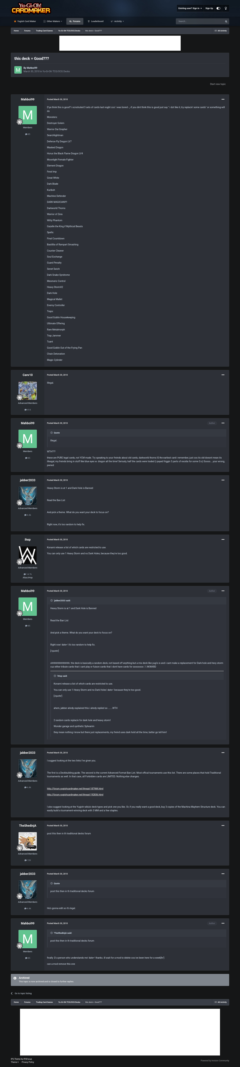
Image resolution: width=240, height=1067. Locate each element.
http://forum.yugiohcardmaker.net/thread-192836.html (75, 794)
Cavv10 (28, 375)
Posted (57, 99)
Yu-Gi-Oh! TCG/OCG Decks (56, 71)
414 (27, 409)
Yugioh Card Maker (26, 21)
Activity (118, 21)
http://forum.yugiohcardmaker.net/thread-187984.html (75, 788)
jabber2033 (27, 480)
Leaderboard (97, 21)
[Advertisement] (120, 43)
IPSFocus (28, 1059)
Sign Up (209, 8)
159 (27, 860)
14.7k (28, 574)
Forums (76, 21)
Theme (15, 1062)
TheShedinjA (27, 825)
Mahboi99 (32, 68)
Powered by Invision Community (215, 1060)
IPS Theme (15, 1059)
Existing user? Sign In (190, 8)
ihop (27, 539)
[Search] (192, 21)
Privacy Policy (28, 1062)
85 (27, 134)
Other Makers (53, 21)
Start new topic (218, 84)
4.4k (27, 515)
